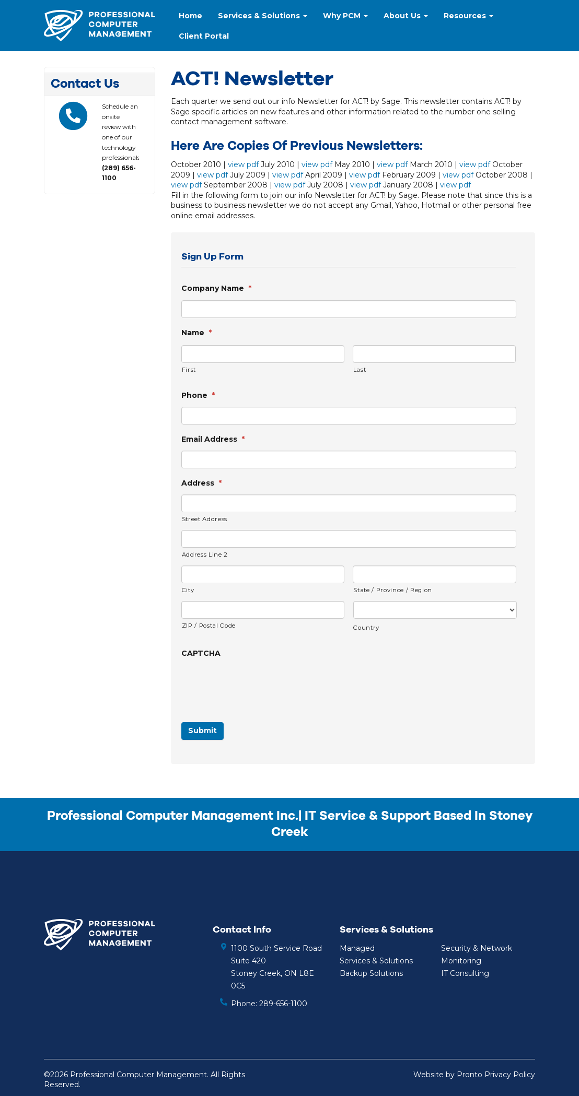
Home (190, 15)
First (189, 369)
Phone (198, 395)
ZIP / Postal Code (209, 625)
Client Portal (204, 36)
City (188, 590)
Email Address (213, 439)
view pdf (243, 164)
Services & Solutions (262, 15)
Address (201, 483)
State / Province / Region (392, 590)
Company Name (216, 288)
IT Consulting (465, 973)
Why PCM (345, 15)
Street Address (204, 519)
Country (366, 627)
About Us (406, 15)
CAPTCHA (201, 653)
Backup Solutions (371, 973)
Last (359, 369)
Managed (357, 948)
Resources (468, 15)
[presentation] (260, 685)
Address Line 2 (205, 554)
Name (196, 332)
